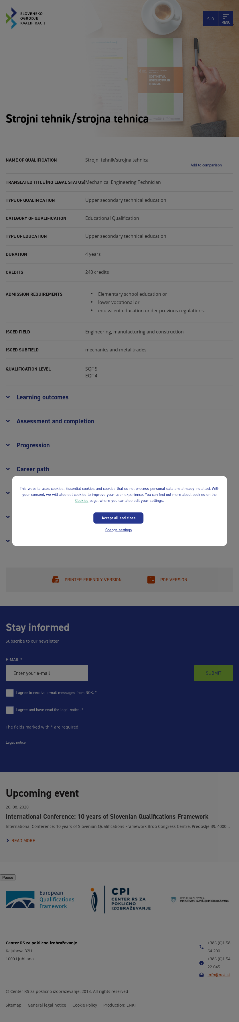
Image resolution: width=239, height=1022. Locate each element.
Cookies (81, 500)
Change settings (118, 530)
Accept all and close (119, 518)
